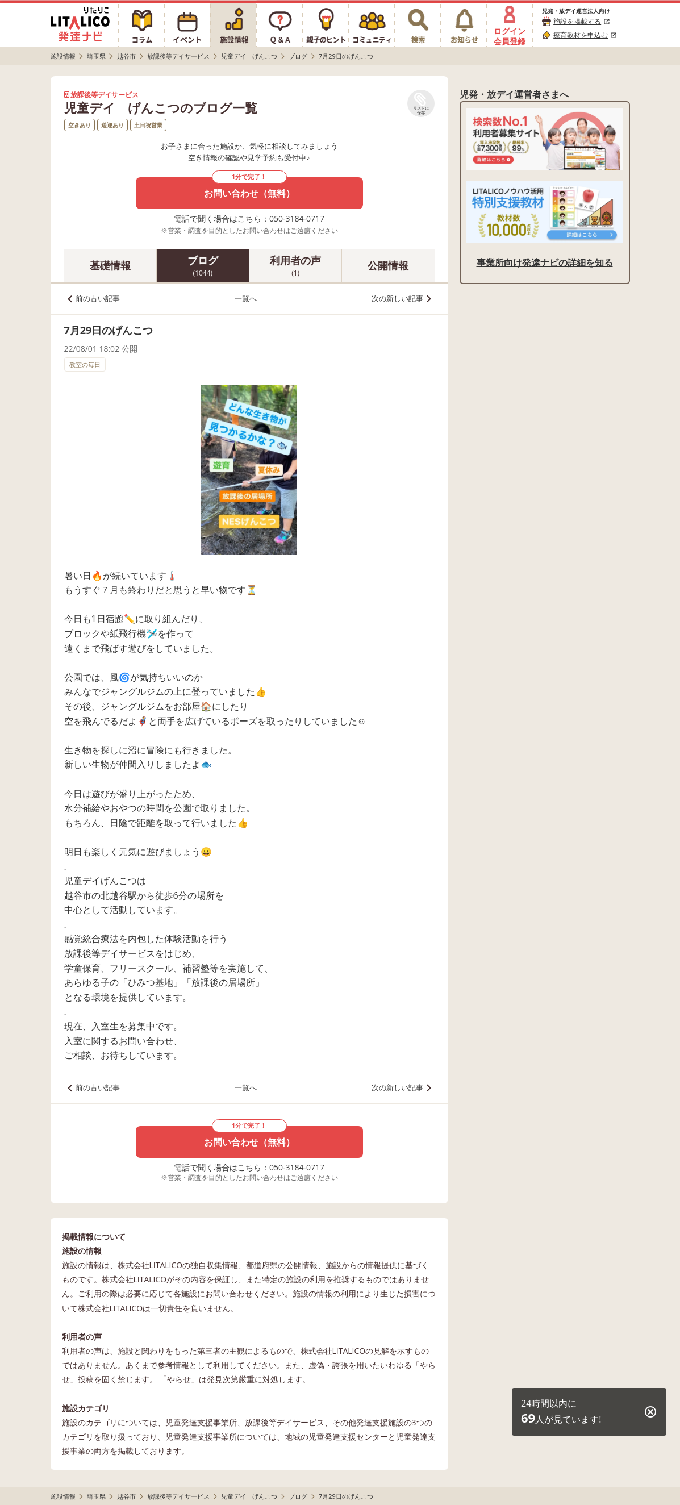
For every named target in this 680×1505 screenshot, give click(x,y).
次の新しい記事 (397, 298)
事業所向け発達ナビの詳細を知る (545, 262)
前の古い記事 (98, 298)
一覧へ (246, 298)
